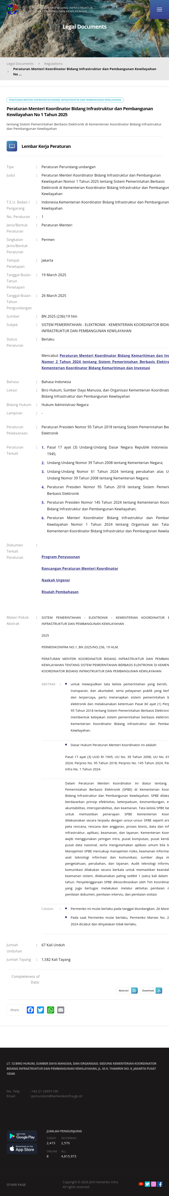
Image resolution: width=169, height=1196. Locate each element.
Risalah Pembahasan (60, 591)
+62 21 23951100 (44, 1091)
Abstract (128, 990)
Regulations (53, 63)
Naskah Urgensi (56, 580)
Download (152, 990)
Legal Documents (20, 63)
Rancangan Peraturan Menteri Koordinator (80, 568)
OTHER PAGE (16, 1185)
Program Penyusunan (61, 556)
